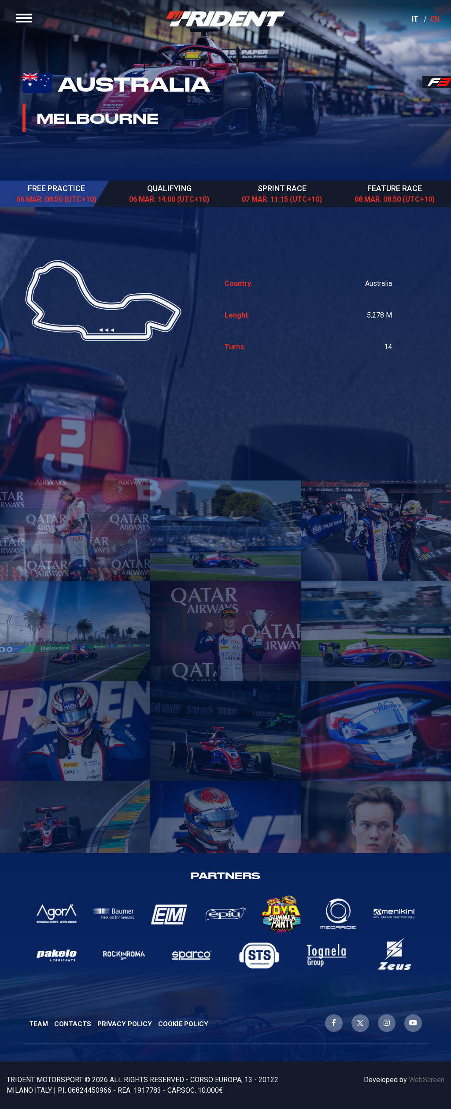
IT (409, 25)
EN (429, 25)
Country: (239, 283)
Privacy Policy (124, 1024)
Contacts (72, 1024)
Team (38, 1024)
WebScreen (426, 1080)
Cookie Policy (183, 1024)
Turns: (235, 347)
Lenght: (237, 315)
